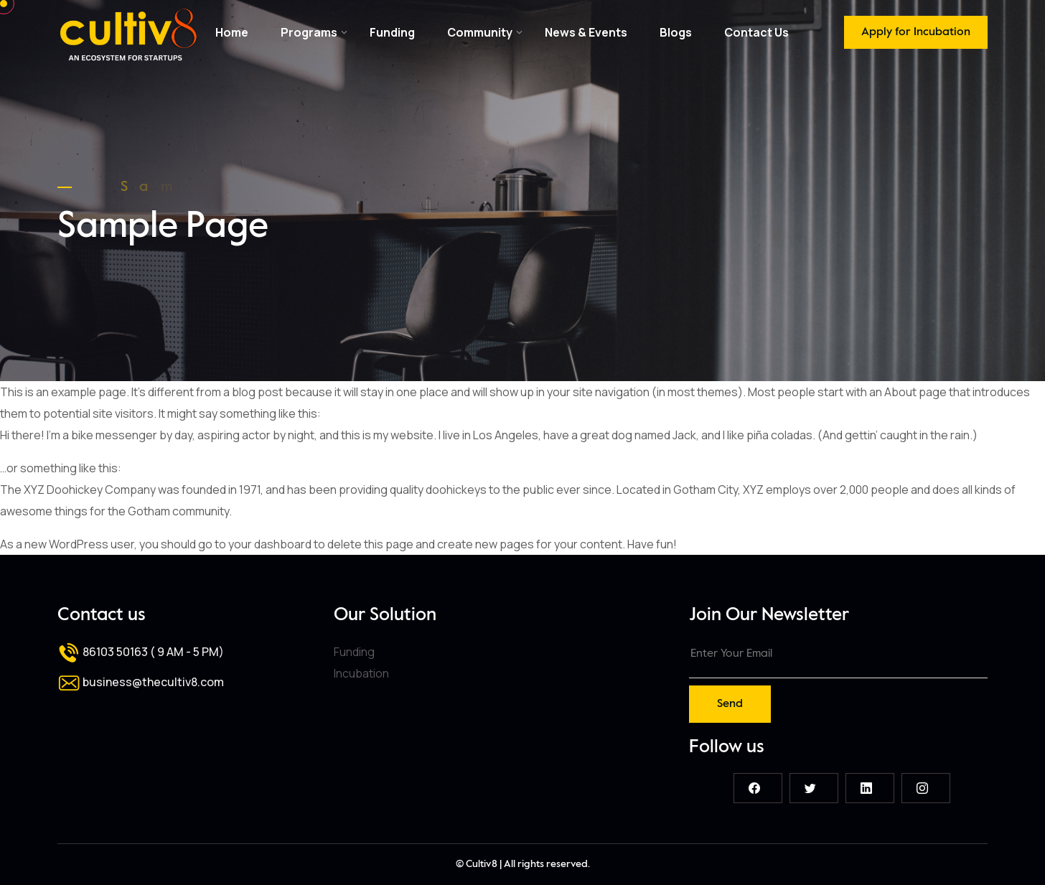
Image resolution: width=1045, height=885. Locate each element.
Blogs (676, 32)
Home (231, 32)
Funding (392, 32)
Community (479, 32)
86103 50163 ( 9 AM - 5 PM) (140, 652)
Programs (309, 32)
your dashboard (269, 544)
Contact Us (756, 32)
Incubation (361, 673)
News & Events (586, 32)
